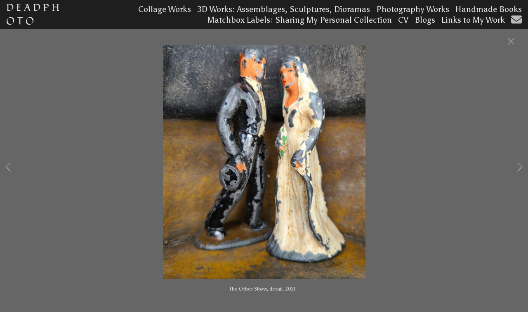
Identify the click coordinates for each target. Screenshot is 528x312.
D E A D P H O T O (33, 14)
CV (403, 20)
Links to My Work (473, 20)
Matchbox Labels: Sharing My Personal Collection (299, 20)
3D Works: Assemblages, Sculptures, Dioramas (283, 9)
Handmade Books (488, 9)
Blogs (425, 20)
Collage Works (164, 9)
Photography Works (412, 9)
